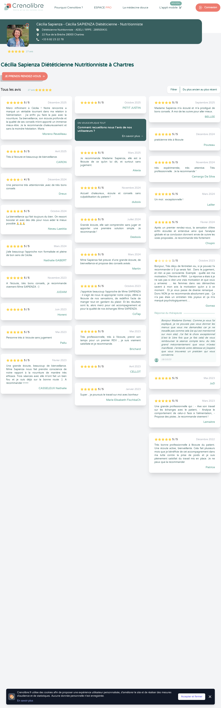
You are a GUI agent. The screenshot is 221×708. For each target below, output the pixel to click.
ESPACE (103, 7)
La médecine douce (135, 7)
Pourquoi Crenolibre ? (68, 7)
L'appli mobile (170, 7)
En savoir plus (25, 700)
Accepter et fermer (191, 696)
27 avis (29, 51)
